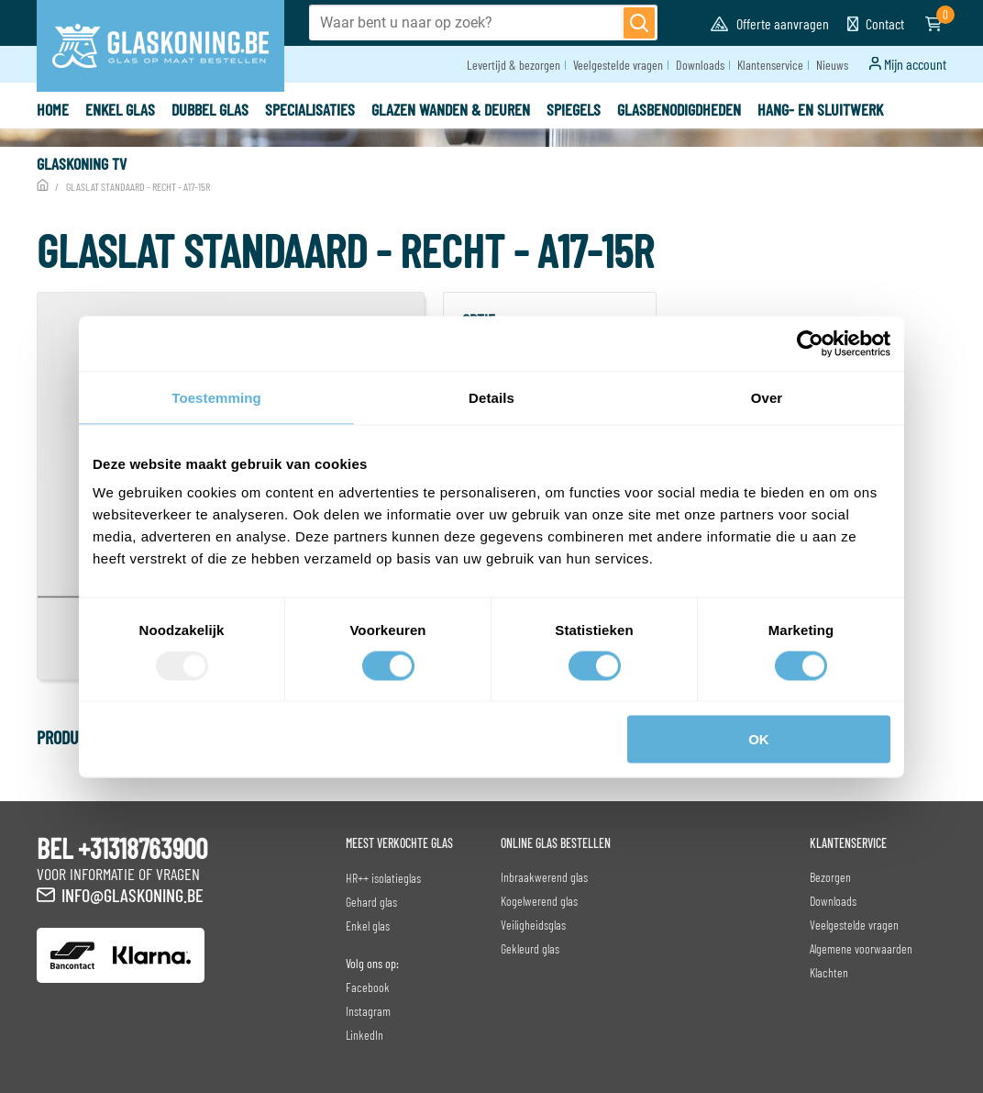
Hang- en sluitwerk (820, 109)
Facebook (368, 987)
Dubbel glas (210, 109)
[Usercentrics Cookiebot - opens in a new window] (810, 343)
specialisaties (310, 109)
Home (53, 109)
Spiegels (574, 109)
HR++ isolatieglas (383, 878)
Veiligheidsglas (533, 924)
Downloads (700, 64)
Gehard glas (371, 901)
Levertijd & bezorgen (513, 64)
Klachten (829, 972)
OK (758, 739)
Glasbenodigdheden (679, 109)
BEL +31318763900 (122, 848)
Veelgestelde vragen (618, 64)
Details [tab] (491, 397)
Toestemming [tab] (216, 397)
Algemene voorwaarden (861, 948)
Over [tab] (767, 397)
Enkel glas (120, 109)
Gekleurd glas (530, 948)
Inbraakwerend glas (544, 877)
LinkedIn (364, 1035)
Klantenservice (770, 64)
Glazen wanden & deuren (450, 109)
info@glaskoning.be (132, 895)
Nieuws (832, 64)
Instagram (368, 1011)
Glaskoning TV (82, 163)
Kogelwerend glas (539, 901)
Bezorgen (830, 877)
